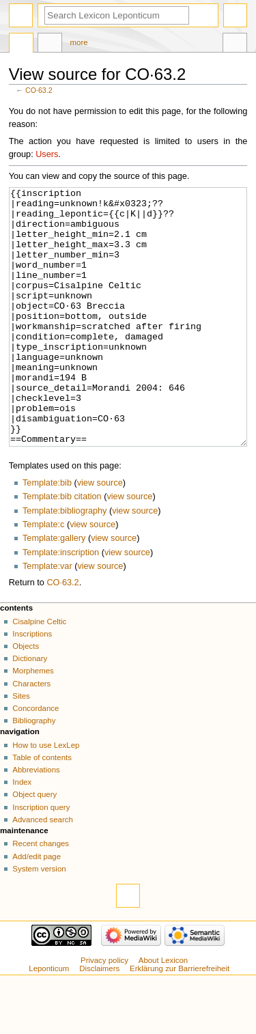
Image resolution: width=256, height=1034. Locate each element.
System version (39, 920)
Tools (234, 44)
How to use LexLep (45, 796)
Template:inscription (61, 604)
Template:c (43, 576)
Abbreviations (35, 821)
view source (100, 534)
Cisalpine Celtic (39, 673)
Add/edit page (36, 908)
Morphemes (32, 722)
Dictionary (29, 709)
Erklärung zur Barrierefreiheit (179, 1020)
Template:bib (47, 534)
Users (46, 154)
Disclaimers (99, 1020)
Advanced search (42, 871)
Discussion (49, 44)
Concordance (35, 759)
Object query (34, 845)
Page (21, 44)
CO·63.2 (39, 90)
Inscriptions (32, 685)
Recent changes (40, 895)
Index (21, 833)
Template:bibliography (64, 562)
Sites (20, 747)
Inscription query (41, 858)
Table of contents (42, 809)
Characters (31, 735)
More (79, 42)
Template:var (47, 617)
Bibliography (33, 772)
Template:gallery (54, 589)
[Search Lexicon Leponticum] (116, 15)
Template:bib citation (62, 548)
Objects (25, 697)
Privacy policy (104, 1011)
